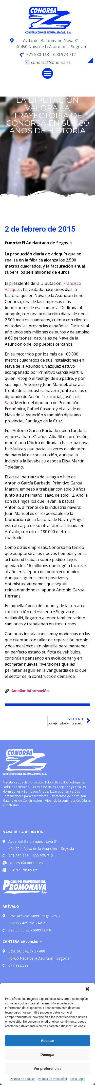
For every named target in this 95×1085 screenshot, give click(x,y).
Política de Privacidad (52, 1079)
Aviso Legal (77, 1079)
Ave (40, 611)
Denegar (47, 1054)
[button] (87, 989)
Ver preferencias (47, 1068)
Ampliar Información (30, 690)
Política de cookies (22, 1079)
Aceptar (47, 1040)
